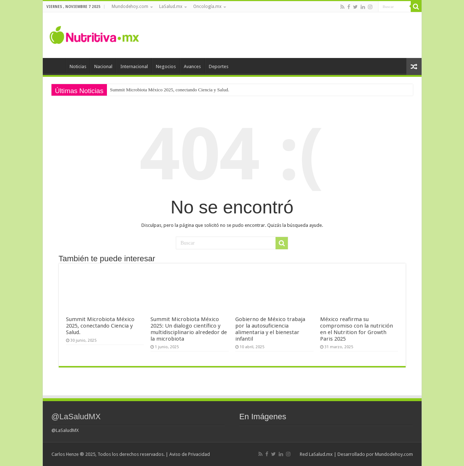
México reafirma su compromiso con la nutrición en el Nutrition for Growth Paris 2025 (356, 329)
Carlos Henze (65, 454)
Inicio (55, 65)
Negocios (166, 66)
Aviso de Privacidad (189, 454)
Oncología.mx (207, 6)
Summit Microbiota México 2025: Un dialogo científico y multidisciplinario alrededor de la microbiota (188, 329)
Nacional (103, 66)
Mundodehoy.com (130, 6)
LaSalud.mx (170, 6)
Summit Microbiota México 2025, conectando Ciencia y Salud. (169, 89)
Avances (192, 66)
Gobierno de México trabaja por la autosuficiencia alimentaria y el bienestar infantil (270, 329)
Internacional (134, 66)
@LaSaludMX (76, 416)
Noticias (78, 66)
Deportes (218, 66)
